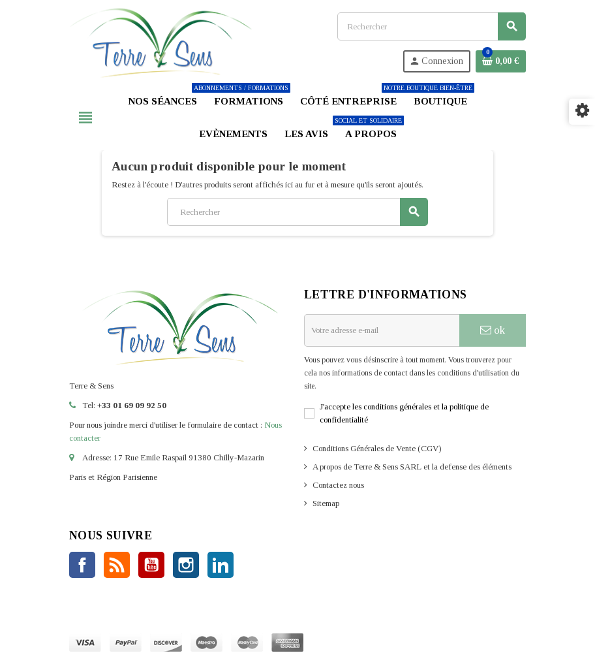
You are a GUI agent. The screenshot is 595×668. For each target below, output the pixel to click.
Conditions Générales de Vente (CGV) (377, 448)
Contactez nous (338, 485)
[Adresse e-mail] (381, 330)
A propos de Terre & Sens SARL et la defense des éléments (412, 466)
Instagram (186, 565)
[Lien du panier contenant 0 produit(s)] (501, 61)
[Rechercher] (431, 26)
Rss (117, 565)
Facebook (82, 565)
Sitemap (326, 503)
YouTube (151, 565)
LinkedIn (220, 565)
